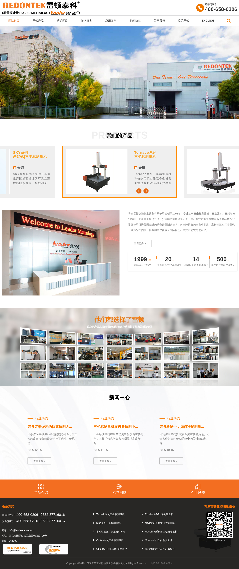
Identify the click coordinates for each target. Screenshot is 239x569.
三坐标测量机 (145, 157)
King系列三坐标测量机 (108, 523)
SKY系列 (20, 152)
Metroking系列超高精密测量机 (161, 531)
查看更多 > (140, 243)
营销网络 (62, 20)
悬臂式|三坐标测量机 (30, 157)
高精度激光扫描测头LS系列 (160, 549)
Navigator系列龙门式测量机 (160, 523)
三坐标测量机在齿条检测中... (116, 427)
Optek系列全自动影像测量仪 (111, 549)
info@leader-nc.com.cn (21, 530)
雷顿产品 (38, 20)
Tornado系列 (145, 152)
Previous (138, 191)
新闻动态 (135, 20)
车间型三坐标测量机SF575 (110, 531)
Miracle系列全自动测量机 (158, 540)
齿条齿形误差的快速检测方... (50, 427)
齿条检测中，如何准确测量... (182, 427)
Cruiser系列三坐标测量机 (109, 540)
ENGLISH (208, 20)
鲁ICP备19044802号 (162, 563)
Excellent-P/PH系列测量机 (159, 514)
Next (146, 191)
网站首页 (13, 20)
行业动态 (41, 418)
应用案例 (110, 20)
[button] (235, 73)
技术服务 (86, 20)
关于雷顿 (159, 20)
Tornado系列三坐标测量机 (110, 514)
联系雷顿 (183, 20)
